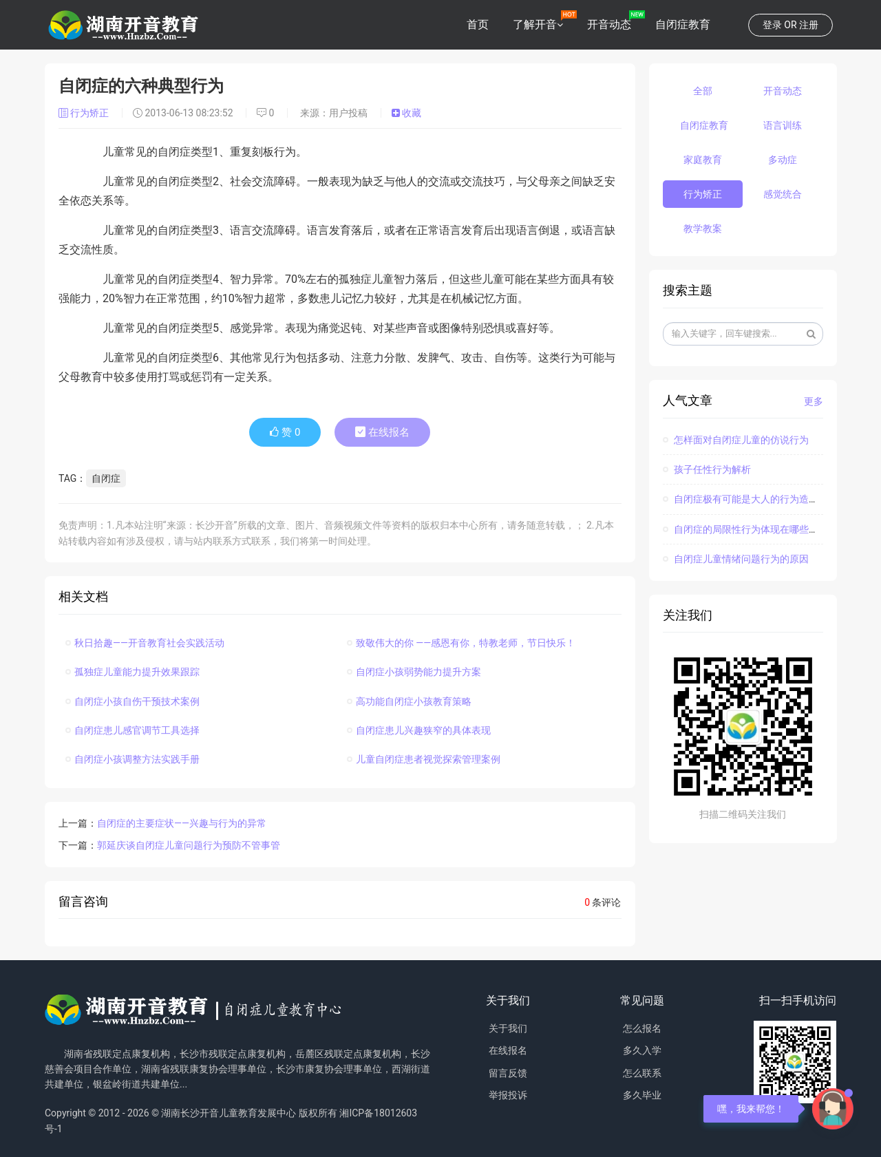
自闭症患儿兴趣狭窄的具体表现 (419, 730)
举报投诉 (508, 1095)
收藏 (406, 112)
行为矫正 (85, 112)
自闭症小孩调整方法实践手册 (132, 759)
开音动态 (609, 24)
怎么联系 (642, 1073)
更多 (813, 401)
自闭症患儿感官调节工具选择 (132, 730)
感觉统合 (782, 194)
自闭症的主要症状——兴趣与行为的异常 (181, 823)
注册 (808, 24)
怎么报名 (642, 1028)
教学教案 (702, 228)
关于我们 (508, 1028)
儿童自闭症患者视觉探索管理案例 (423, 759)
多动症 (782, 159)
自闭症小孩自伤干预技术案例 (132, 701)
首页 (478, 24)
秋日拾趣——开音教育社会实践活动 (144, 642)
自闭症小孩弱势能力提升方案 (414, 671)
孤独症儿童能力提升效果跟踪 (132, 671)
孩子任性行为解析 (707, 469)
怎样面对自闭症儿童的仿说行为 (736, 439)
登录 (772, 24)
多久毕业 (642, 1095)
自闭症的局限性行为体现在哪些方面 (745, 529)
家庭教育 (702, 159)
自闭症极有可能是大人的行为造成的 (745, 499)
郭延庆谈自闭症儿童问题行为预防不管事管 (188, 845)
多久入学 (642, 1050)
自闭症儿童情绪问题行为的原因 (736, 558)
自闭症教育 (682, 24)
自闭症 (106, 478)
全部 (702, 90)
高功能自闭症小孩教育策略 (409, 701)
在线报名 (382, 432)
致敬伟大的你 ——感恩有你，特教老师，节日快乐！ (461, 642)
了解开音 (535, 24)
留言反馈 (508, 1073)
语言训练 (782, 125)
